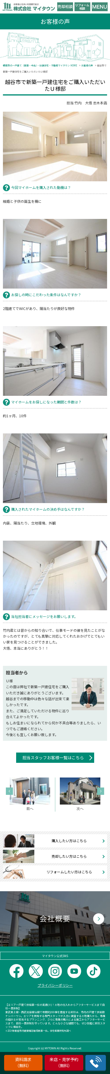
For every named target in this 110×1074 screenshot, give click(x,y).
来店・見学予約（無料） (64, 1062)
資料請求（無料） (23, 1062)
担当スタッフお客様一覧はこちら (53, 757)
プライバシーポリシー (55, 985)
